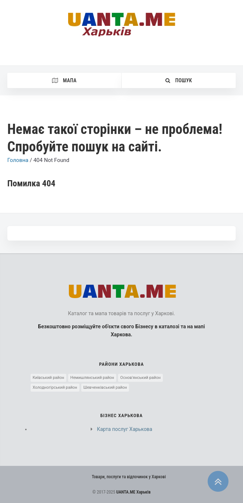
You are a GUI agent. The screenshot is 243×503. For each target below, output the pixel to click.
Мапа (64, 80)
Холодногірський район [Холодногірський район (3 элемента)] (55, 387)
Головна (17, 160)
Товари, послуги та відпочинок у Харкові (129, 476)
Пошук (178, 80)
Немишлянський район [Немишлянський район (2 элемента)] (92, 377)
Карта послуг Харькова (124, 429)
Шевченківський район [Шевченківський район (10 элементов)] (105, 387)
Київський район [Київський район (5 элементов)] (48, 377)
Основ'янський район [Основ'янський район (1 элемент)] (140, 377)
